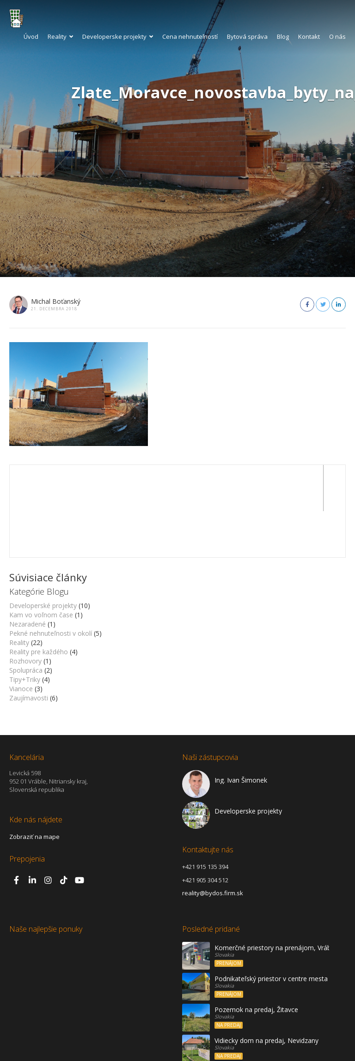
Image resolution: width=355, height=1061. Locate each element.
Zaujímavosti (28, 651)
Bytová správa (247, 36)
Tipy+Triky (24, 633)
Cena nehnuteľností (190, 36)
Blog (283, 36)
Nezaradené (27, 577)
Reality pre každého (38, 605)
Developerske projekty (117, 36)
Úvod (31, 36)
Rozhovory (25, 614)
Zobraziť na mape (34, 790)
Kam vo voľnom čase (41, 568)
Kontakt (309, 36)
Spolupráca (26, 624)
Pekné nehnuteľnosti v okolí (50, 587)
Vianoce (21, 642)
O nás (337, 36)
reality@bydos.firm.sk (212, 847)
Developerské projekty (43, 559)
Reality (60, 36)
